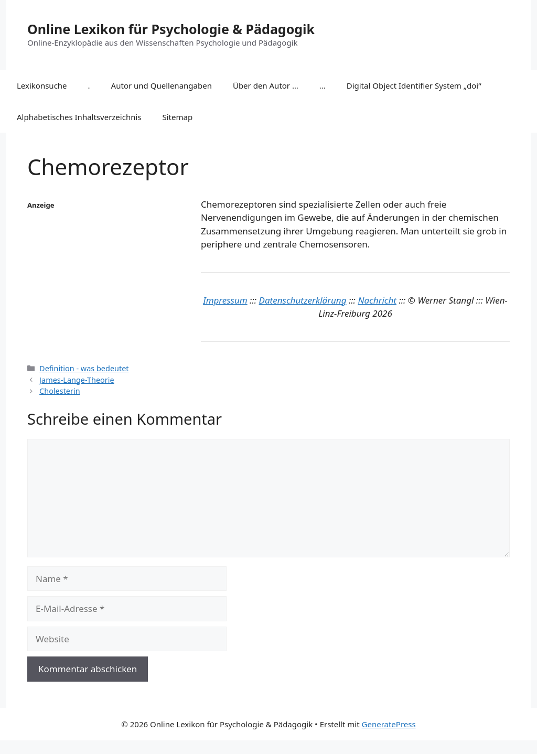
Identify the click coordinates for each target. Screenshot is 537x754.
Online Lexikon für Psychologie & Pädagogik (171, 29)
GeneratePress (389, 724)
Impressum (225, 300)
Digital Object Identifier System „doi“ (414, 85)
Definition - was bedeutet (83, 368)
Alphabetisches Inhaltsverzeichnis (79, 117)
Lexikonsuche (42, 85)
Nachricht (377, 300)
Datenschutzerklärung (303, 300)
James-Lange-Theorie (76, 380)
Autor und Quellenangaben (161, 85)
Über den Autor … (265, 85)
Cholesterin (59, 391)
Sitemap (178, 117)
